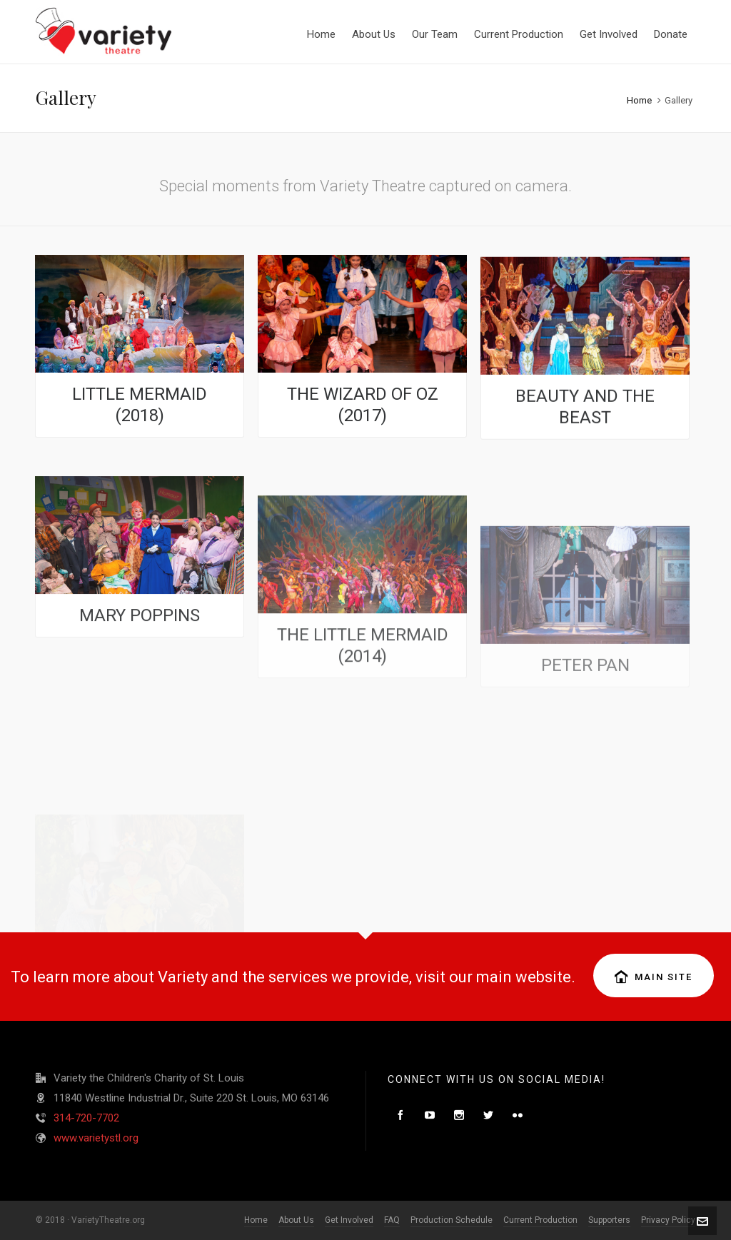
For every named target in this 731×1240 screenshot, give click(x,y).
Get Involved (349, 1220)
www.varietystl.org (96, 1137)
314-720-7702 (86, 1118)
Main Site (653, 976)
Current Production (540, 1220)
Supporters (609, 1220)
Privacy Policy (668, 1220)
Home (639, 100)
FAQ (392, 1220)
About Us (296, 1220)
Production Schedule (451, 1220)
